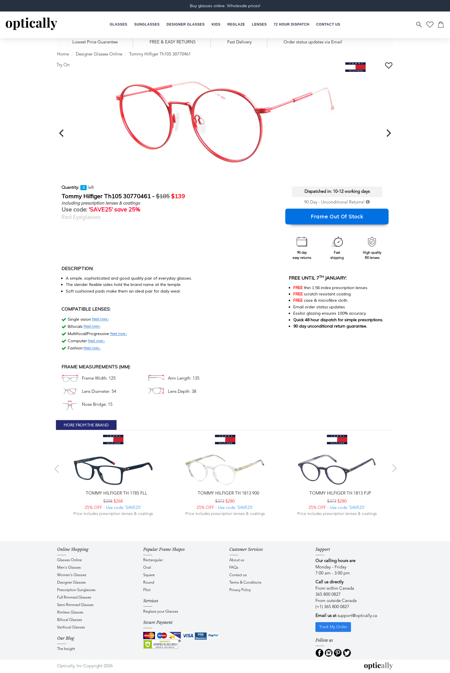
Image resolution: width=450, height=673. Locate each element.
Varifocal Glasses (71, 627)
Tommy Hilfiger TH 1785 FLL (116, 493)
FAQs (233, 568)
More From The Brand (86, 425)
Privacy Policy (240, 590)
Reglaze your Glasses (160, 612)
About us (236, 560)
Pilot (146, 590)
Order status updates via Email (313, 42)
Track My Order (333, 627)
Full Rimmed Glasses (74, 597)
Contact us (238, 575)
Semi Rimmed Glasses (75, 605)
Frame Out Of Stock (337, 216)
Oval (147, 568)
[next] (388, 133)
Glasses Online (69, 560)
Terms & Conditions (245, 582)
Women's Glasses (71, 575)
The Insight (66, 649)
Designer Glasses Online (99, 54)
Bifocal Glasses (69, 620)
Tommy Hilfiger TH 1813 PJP (339, 493)
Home (63, 54)
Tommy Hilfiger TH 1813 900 (228, 493)
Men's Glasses (69, 568)
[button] (216, 24)
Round (148, 582)
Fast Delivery (239, 42)
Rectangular (153, 560)
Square (149, 575)
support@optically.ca (357, 616)
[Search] (419, 24)
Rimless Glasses (70, 612)
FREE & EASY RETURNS (172, 42)
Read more (100, 319)
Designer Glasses (71, 582)
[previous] (62, 133)
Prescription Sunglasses (76, 590)
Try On (63, 65)
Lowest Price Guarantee (95, 42)
